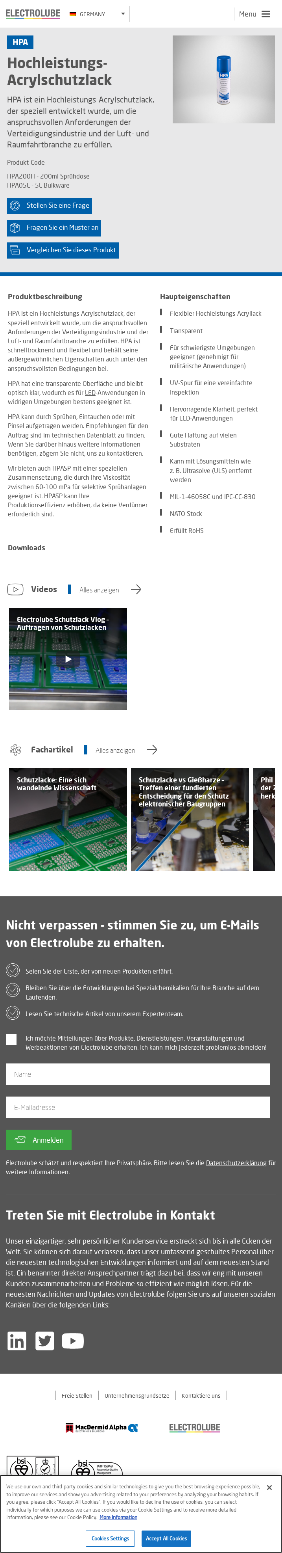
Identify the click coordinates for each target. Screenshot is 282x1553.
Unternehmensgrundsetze (137, 1395)
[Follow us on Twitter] (45, 1341)
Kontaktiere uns (201, 1395)
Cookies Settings (110, 1542)
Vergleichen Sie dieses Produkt (63, 250)
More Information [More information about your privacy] (118, 1521)
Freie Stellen (77, 1395)
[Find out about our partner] (102, 1428)
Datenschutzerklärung (236, 1162)
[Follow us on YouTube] (73, 1341)
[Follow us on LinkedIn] (17, 1341)
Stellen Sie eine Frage (49, 205)
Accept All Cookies (166, 1542)
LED (90, 392)
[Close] (269, 1491)
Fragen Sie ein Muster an (54, 228)
